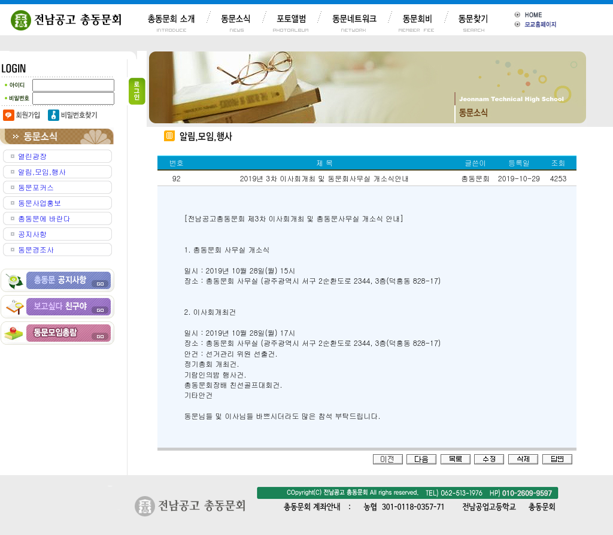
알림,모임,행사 (42, 171)
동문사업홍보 (39, 202)
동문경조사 (36, 249)
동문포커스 (36, 187)
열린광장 (32, 156)
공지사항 (32, 234)
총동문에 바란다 (44, 218)
